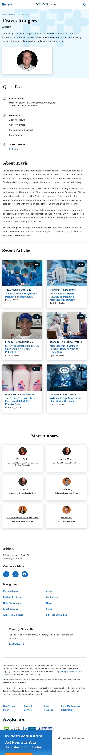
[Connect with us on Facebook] (6, 574)
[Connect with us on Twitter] (15, 574)
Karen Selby (22, 459)
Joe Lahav (22, 489)
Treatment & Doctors (18, 289)
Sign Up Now (17, 644)
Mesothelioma (10, 591)
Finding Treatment (12, 597)
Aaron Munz (66, 459)
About (49, 591)
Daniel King (66, 489)
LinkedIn (13, 149)
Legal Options (10, 609)
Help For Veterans (12, 603)
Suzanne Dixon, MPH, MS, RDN (23, 517)
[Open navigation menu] (6, 4)
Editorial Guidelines (56, 614)
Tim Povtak (66, 517)
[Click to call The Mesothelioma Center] (84, 4)
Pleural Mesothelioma (19, 342)
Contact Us (52, 597)
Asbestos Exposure (13, 614)
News (49, 603)
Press (49, 609)
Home (4, 14)
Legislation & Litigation (19, 394)
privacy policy (64, 671)
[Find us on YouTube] (24, 574)
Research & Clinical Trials (66, 342)
